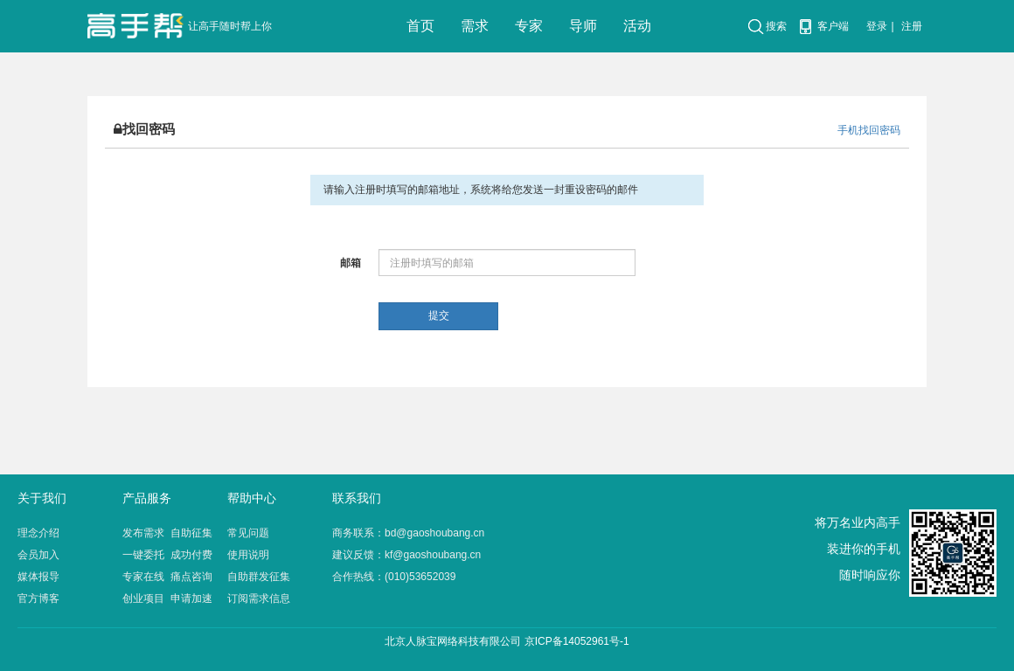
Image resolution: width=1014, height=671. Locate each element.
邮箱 (350, 263)
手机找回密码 (868, 130)
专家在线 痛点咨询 (167, 577)
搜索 (776, 26)
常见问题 (248, 533)
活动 (637, 25)
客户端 (833, 26)
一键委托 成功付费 (167, 555)
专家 (529, 25)
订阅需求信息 (258, 598)
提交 (438, 315)
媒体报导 (38, 577)
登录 (876, 26)
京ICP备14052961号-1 (576, 641)
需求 (475, 25)
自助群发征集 (258, 577)
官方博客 (38, 598)
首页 (420, 25)
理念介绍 (38, 533)
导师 (583, 25)
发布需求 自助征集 (167, 533)
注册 (911, 26)
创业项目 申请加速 (167, 598)
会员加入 (38, 555)
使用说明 (248, 555)
